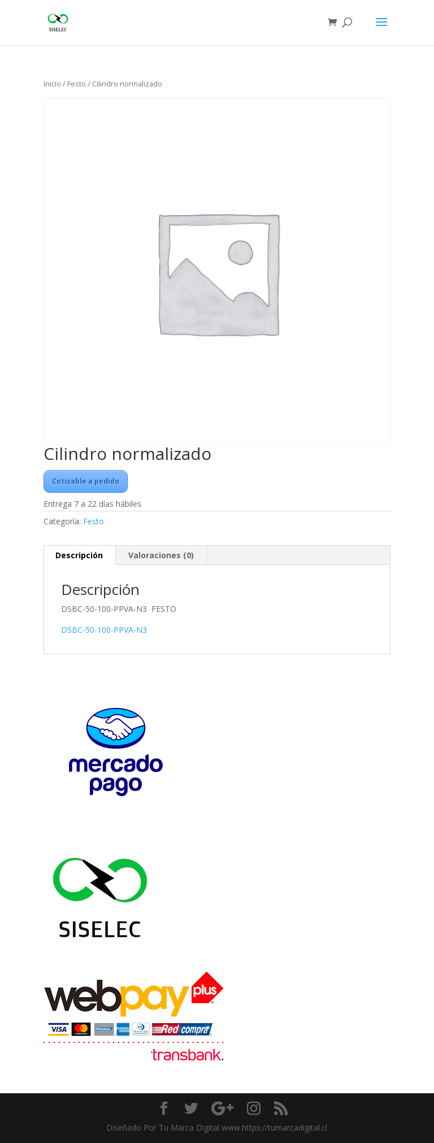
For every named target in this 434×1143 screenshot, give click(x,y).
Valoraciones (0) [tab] (161, 555)
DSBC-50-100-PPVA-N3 (104, 629)
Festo (76, 84)
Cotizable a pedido (85, 481)
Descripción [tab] (79, 555)
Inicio (52, 84)
